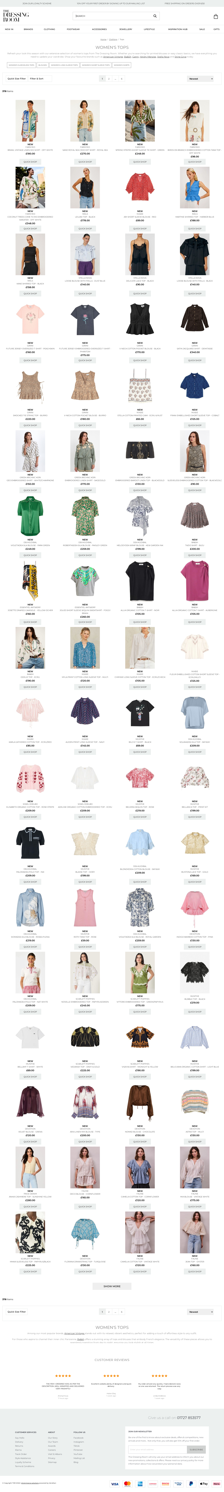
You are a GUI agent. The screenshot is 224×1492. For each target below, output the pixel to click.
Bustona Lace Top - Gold (194, 872)
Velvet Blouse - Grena (30, 1132)
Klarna (18, 1450)
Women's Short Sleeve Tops (96, 65)
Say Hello (19, 1438)
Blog (76, 1462)
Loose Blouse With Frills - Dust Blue (85, 281)
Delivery (19, 1442)
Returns (19, 1446)
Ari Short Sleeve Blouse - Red (140, 217)
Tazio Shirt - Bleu (194, 545)
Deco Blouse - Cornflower (85, 1194)
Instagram (79, 1442)
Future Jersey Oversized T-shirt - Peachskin (30, 348)
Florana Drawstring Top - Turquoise (85, 1261)
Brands (28, 29)
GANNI (30, 345)
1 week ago (111, 1396)
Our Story (53, 1438)
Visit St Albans (55, 1454)
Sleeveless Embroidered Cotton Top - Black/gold (195, 480)
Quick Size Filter (17, 78)
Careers (52, 1450)
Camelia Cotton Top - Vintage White (140, 1261)
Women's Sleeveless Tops (21, 65)
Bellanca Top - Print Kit (195, 807)
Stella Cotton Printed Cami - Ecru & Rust (139, 415)
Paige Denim (30, 1194)
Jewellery (125, 29)
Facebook (79, 1438)
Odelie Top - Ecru (30, 677)
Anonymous (63, 1396)
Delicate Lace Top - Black (140, 281)
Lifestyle (149, 29)
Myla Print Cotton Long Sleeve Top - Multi (85, 677)
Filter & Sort (40, 78)
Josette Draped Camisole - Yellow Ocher (30, 610)
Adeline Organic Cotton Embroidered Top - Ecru (85, 807)
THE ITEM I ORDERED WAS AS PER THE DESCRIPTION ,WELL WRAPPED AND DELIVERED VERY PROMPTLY (63, 1386)
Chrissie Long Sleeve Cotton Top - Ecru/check (140, 677)
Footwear (73, 29)
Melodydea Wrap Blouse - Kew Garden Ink (140, 545)
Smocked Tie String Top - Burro (30, 415)
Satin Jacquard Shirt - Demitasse (195, 348)
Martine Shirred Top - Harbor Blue (194, 217)
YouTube (78, 1454)
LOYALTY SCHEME (42, 3)
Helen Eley (111, 1393)
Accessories (99, 29)
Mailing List (79, 1458)
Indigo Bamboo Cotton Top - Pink (195, 937)
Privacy (51, 1458)
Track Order (21, 1454)
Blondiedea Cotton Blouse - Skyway (140, 869)
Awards (52, 1446)
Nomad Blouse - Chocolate (140, 1132)
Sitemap (52, 1462)
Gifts (216, 29)
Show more (112, 1286)
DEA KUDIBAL (30, 542)
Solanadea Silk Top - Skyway (195, 742)
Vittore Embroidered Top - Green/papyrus (140, 1002)
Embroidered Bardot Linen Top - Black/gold (139, 480)
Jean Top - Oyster (194, 1261)
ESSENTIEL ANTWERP (30, 607)
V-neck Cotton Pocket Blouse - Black (140, 348)
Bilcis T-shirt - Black (140, 742)
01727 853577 (189, 1418)
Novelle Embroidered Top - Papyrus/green (85, 1002)
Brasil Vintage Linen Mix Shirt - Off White (30, 150)
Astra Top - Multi (195, 1132)
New (30, 144)
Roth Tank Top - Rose (85, 937)
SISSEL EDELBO (30, 804)
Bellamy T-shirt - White (30, 1067)
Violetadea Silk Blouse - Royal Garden (140, 937)
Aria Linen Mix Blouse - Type (85, 1132)
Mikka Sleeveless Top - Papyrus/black (30, 1261)
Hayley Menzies (148, 56)
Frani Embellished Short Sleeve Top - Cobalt (194, 415)
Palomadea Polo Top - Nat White (30, 1002)
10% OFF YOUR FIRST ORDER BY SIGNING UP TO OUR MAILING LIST (111, 3)
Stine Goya (180, 56)
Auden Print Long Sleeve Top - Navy (85, 742)
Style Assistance (23, 1458)
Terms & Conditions (24, 1466)
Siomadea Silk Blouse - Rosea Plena (30, 937)
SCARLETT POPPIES (85, 999)
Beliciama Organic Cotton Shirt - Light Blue (195, 1067)
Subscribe (196, 1449)
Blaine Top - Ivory (85, 872)
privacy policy (187, 1460)
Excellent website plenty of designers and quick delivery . (111, 1385)
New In (9, 29)
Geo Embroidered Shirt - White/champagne (30, 480)
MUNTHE (140, 739)
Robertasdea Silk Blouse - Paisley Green (85, 545)
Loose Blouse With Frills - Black (195, 281)
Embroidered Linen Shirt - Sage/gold (85, 480)
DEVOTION (195, 934)
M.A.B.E (140, 214)
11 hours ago (63, 1398)
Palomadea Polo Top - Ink (30, 872)
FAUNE (85, 1191)
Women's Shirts (121, 65)
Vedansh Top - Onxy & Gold (85, 1067)
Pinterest (78, 1450)
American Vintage (113, 56)
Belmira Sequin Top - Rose (140, 807)
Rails (85, 214)
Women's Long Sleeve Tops (64, 65)
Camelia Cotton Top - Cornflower (140, 1197)
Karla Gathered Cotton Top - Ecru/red (30, 742)
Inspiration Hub (177, 29)
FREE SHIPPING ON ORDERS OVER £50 (185, 3)
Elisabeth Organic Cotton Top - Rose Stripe (30, 807)
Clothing (49, 29)
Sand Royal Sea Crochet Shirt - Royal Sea (85, 150)
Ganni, (135, 56)
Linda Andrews (159, 1396)
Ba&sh (194, 542)
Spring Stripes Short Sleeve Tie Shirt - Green (140, 150)
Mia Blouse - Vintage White (194, 1197)
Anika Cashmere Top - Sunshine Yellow (30, 1197)
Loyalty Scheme (23, 1462)
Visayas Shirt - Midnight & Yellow (140, 1067)
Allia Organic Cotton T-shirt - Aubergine (194, 610)
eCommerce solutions (30, 1483)
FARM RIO (30, 147)
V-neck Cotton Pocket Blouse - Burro (85, 415)
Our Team (53, 1442)
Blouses (42, 65)
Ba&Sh (127, 56)
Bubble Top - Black (194, 999)
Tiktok (77, 1446)
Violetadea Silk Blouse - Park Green (30, 545)
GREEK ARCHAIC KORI (30, 477)
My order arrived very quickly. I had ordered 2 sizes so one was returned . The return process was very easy (159, 1386)
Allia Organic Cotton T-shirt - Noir (140, 610)
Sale (202, 29)
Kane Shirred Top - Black (30, 283)
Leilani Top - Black (85, 217)
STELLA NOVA (85, 278)
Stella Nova (163, 56)
